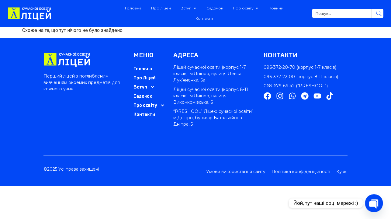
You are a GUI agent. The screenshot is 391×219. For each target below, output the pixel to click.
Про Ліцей (144, 77)
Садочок (142, 96)
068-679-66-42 (279, 86)
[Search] (377, 13)
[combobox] (342, 13)
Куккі (342, 171)
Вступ (144, 87)
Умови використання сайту (235, 171)
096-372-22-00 (279, 76)
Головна (142, 68)
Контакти (144, 114)
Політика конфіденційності (301, 171)
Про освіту (149, 105)
